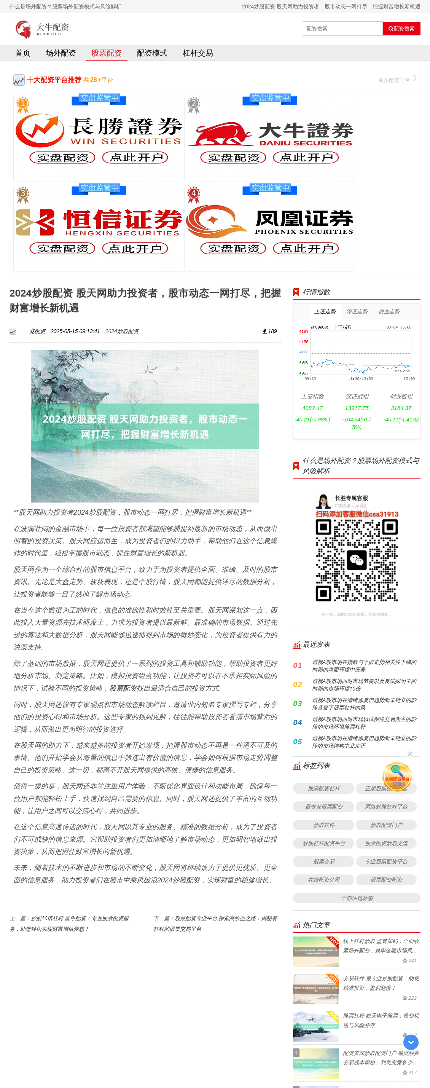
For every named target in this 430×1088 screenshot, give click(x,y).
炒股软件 (323, 702)
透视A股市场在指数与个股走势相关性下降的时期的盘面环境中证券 (364, 543)
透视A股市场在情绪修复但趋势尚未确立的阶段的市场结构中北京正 (364, 619)
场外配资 (61, 54)
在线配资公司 (324, 757)
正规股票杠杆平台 (386, 665)
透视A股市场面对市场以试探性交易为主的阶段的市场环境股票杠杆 (364, 600)
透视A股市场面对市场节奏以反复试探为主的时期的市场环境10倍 (364, 562)
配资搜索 (402, 29)
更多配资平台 (397, 80)
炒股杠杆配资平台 (324, 720)
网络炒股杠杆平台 (386, 684)
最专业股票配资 (323, 684)
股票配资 (106, 54)
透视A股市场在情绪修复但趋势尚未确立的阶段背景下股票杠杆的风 (364, 581)
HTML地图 (300, 1063)
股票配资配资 (386, 757)
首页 (22, 54)
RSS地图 (275, 1063)
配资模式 (152, 54)
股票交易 (323, 738)
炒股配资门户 (386, 702)
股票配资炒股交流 (386, 720)
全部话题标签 (357, 775)
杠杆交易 (198, 54)
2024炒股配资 (122, 208)
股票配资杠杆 (324, 665)
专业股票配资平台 (386, 738)
